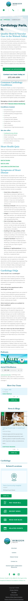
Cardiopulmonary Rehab (11, 133)
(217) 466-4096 (14, 77)
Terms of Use (14, 595)
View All (14, 400)
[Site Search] (4, 10)
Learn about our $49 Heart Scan (10, 166)
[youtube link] (14, 574)
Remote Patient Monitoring (16, 103)
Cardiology (6, 461)
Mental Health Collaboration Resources (14, 566)
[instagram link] (18, 574)
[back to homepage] (1, 19)
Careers (14, 552)
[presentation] (5, 160)
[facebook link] (9, 574)
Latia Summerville (6, 374)
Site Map (14, 592)
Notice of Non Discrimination (14, 597)
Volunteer (14, 548)
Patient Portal (14, 557)
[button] (23, 10)
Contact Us (14, 561)
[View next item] (17, 396)
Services (7, 19)
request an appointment (14, 69)
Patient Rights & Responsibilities (14, 599)
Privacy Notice (14, 590)
